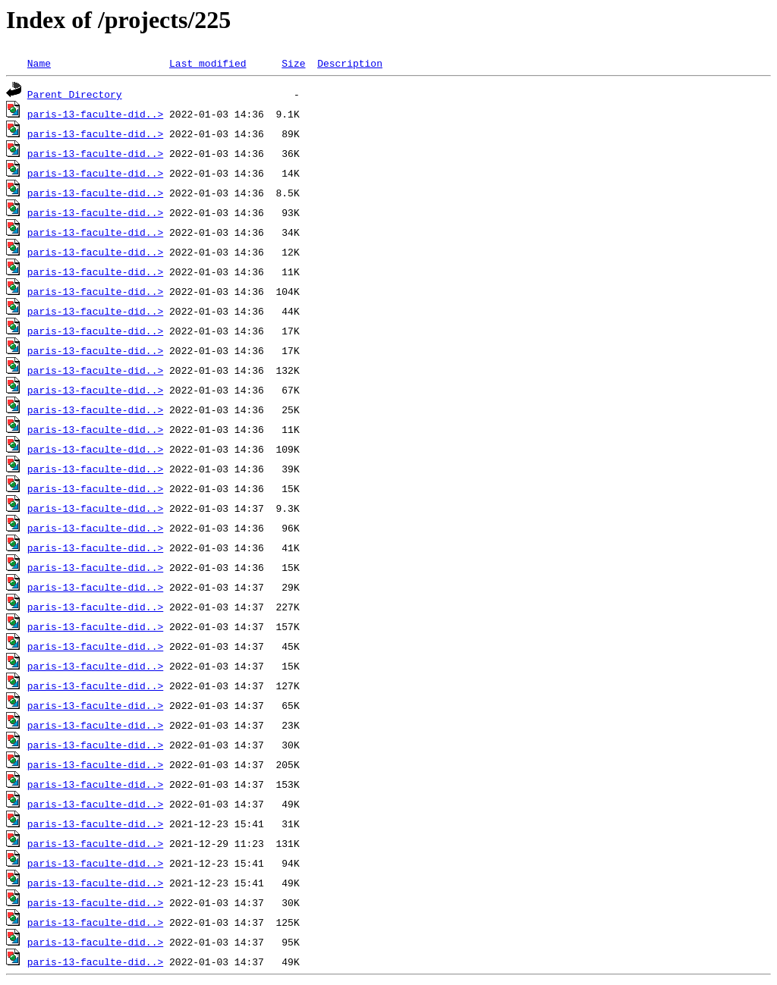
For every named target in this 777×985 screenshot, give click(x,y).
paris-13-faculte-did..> (95, 114)
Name (39, 63)
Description (349, 63)
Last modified (207, 63)
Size (293, 63)
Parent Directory (74, 94)
